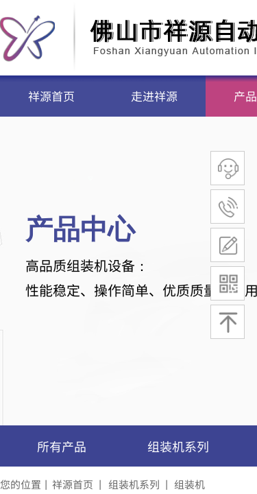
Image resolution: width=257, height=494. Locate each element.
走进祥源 (154, 95)
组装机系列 (178, 446)
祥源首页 (51, 95)
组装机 (189, 484)
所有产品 (61, 446)
